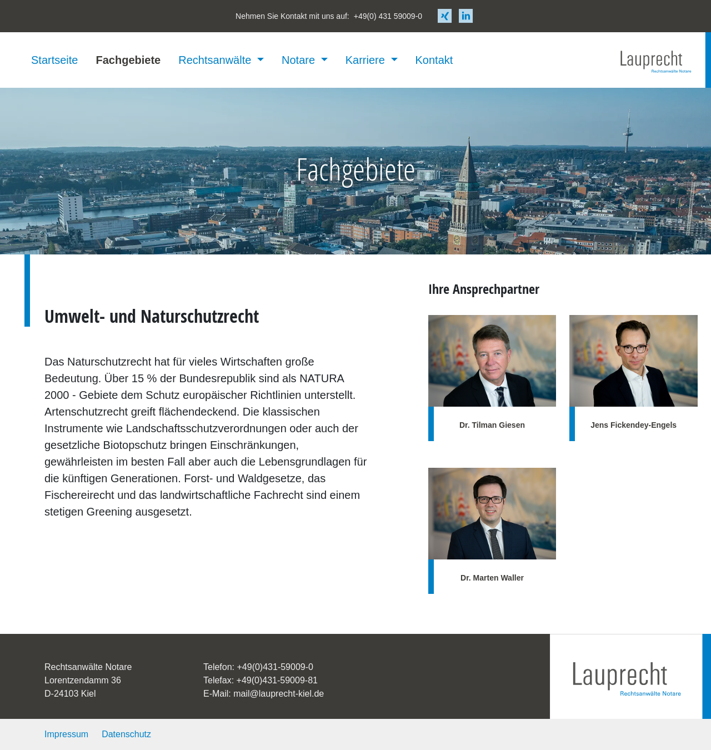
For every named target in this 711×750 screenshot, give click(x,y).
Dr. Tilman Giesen (492, 425)
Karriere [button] (367, 60)
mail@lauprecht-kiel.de (278, 693)
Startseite (54, 60)
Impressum (66, 734)
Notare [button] (300, 60)
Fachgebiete (128, 60)
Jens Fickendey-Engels (633, 425)
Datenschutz (126, 734)
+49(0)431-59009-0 (275, 667)
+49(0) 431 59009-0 (388, 16)
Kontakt (434, 60)
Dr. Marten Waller (492, 577)
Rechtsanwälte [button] (216, 60)
